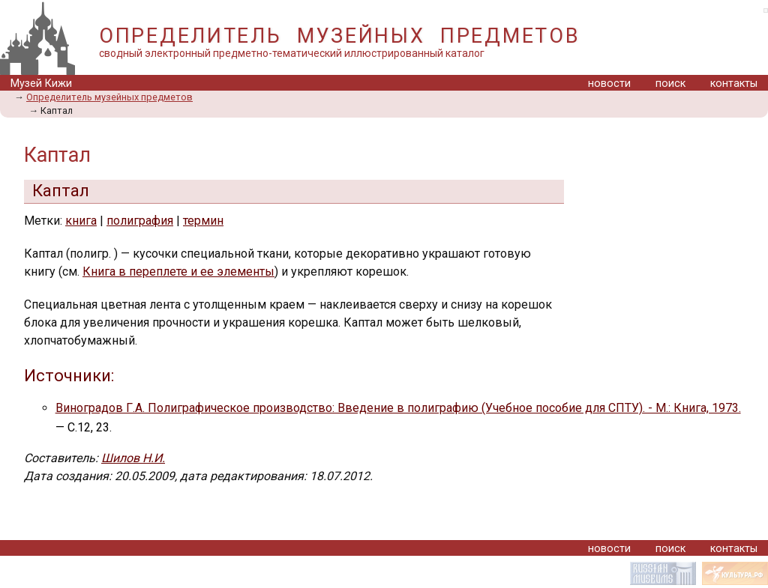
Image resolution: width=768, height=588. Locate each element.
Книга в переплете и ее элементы (178, 271)
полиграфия (139, 220)
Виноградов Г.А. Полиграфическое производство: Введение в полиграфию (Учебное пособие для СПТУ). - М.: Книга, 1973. (398, 408)
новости (609, 83)
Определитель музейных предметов (109, 97)
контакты (734, 83)
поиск (671, 83)
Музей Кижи (41, 83)
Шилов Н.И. (133, 458)
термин (203, 220)
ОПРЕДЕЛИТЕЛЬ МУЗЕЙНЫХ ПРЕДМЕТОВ (339, 36)
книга (81, 220)
